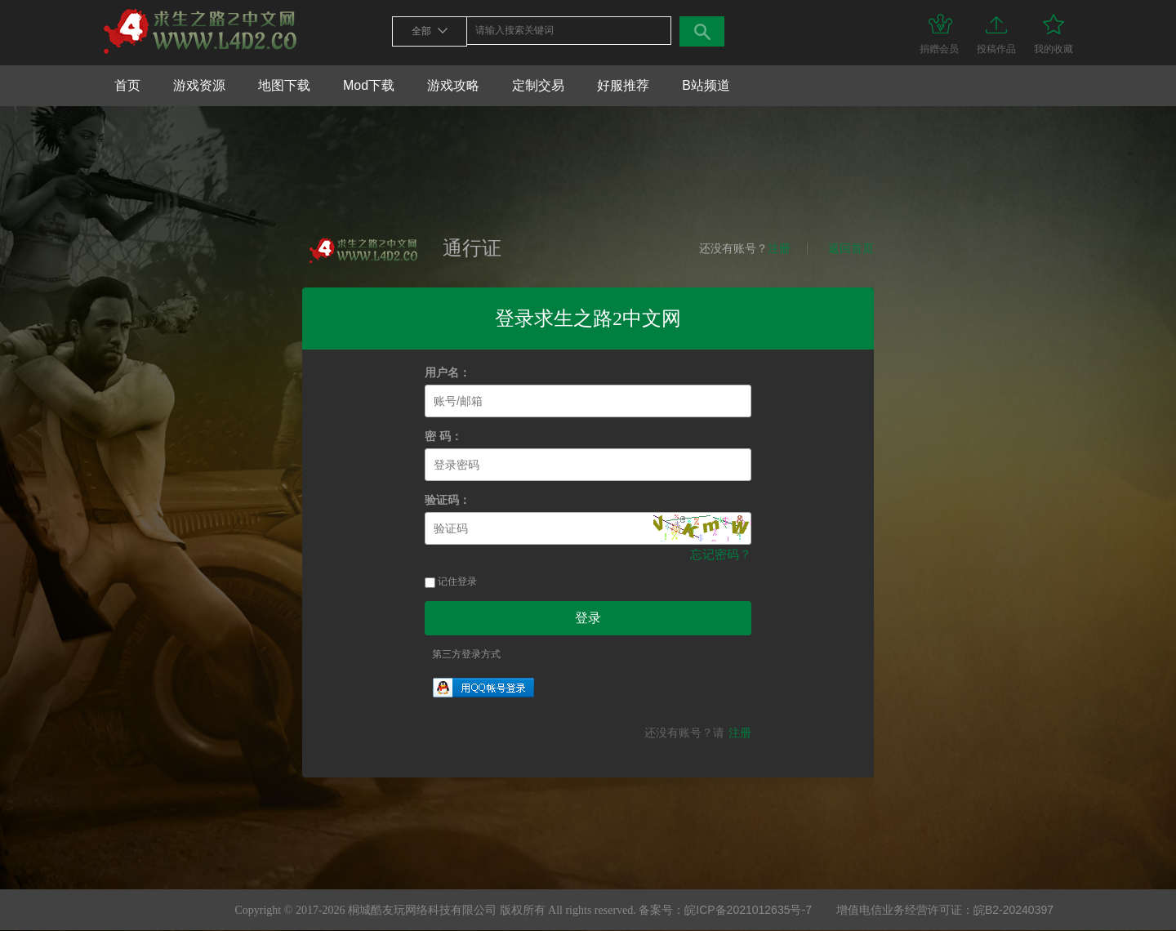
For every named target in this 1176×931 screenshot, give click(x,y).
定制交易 (538, 85)
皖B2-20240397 (1013, 909)
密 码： (443, 436)
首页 (127, 85)
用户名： (447, 373)
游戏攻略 (453, 85)
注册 (779, 248)
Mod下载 (368, 85)
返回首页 (851, 248)
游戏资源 (199, 85)
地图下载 (284, 85)
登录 (588, 618)
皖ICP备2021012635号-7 (748, 909)
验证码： (447, 500)
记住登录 (451, 581)
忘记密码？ (720, 554)
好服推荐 (623, 85)
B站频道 (706, 85)
